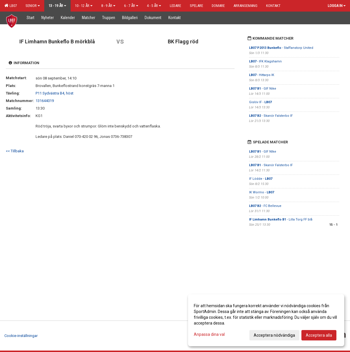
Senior (32, 5)
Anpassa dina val (209, 334)
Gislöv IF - (260, 102)
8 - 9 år (108, 5)
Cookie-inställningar (21, 336)
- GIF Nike (262, 88)
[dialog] (266, 320)
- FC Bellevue (265, 206)
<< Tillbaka (15, 151)
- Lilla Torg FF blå (280, 219)
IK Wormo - (261, 192)
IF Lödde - (260, 179)
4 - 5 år (154, 5)
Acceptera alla (319, 335)
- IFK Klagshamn (265, 61)
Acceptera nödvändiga (274, 335)
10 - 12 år (84, 5)
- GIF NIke (262, 151)
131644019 (45, 101)
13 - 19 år (57, 5)
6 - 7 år (131, 5)
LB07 (10, 5)
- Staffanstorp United (281, 48)
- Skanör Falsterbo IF (271, 116)
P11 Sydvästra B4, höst (54, 93)
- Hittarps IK (261, 75)
